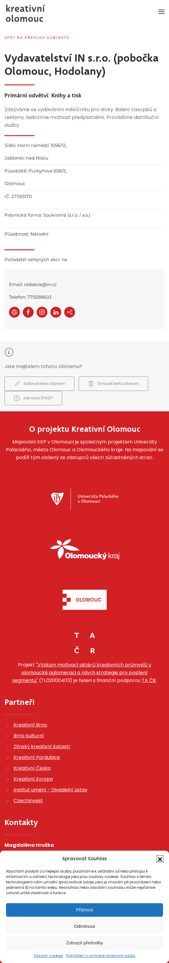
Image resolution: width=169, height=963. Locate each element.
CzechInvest (28, 800)
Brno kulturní (29, 735)
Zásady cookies (48, 955)
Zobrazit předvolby (84, 942)
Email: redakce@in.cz (33, 284)
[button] (160, 859)
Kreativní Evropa (33, 779)
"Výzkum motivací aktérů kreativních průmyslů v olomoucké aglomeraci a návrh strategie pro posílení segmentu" (81, 672)
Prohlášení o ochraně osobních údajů (100, 955)
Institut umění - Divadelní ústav (50, 789)
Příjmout (84, 909)
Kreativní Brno (30, 724)
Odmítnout (84, 926)
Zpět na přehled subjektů (37, 37)
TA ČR (149, 680)
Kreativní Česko (32, 768)
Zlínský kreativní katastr (42, 746)
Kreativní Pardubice (37, 757)
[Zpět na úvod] (26, 13)
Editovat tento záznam (39, 384)
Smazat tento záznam (113, 384)
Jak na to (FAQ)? (33, 398)
